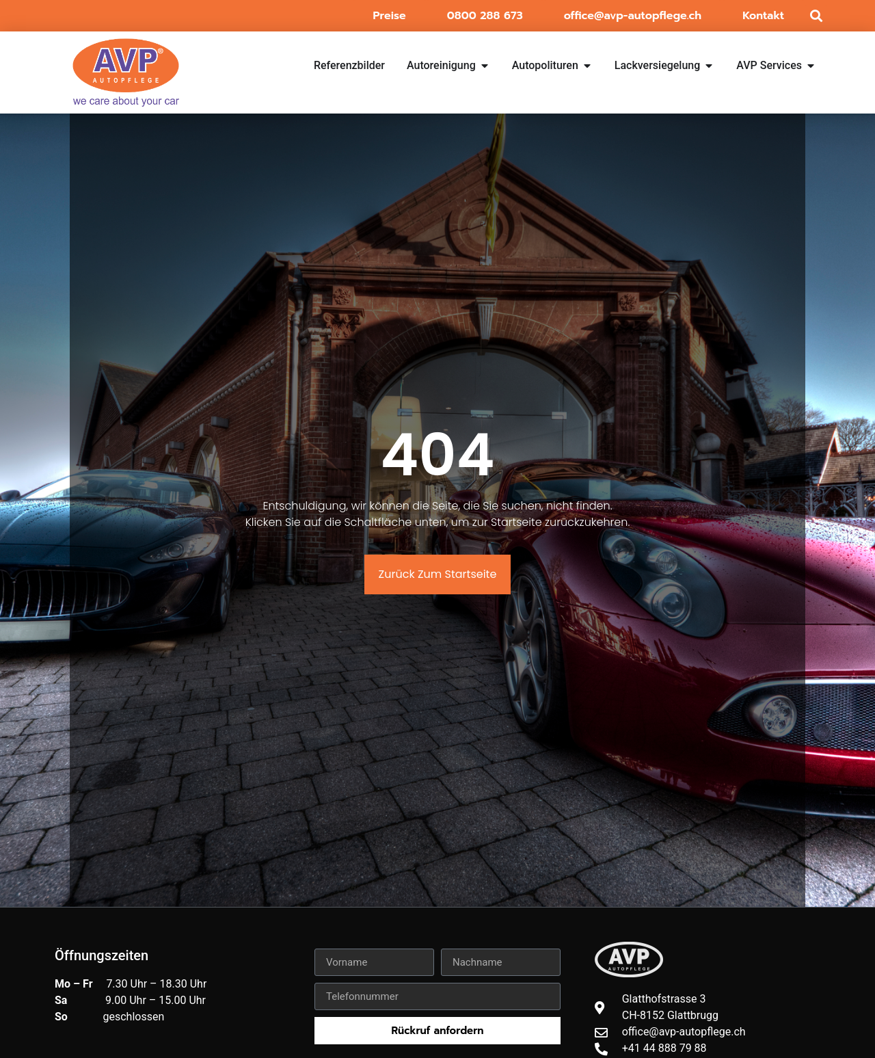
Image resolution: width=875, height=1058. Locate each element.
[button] (816, 16)
